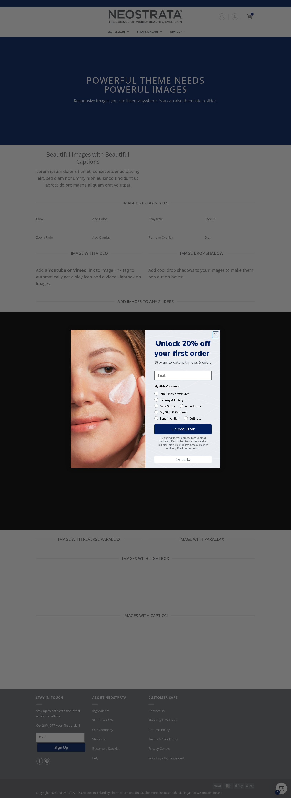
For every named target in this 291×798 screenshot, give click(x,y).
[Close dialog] (215, 335)
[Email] (183, 375)
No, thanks (183, 459)
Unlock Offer (183, 429)
